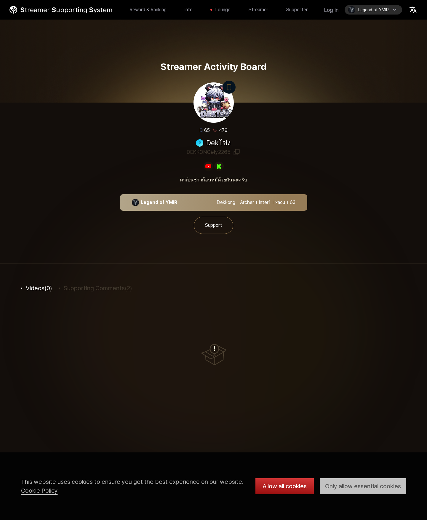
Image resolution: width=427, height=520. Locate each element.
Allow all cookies (285, 486)
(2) (98, 288)
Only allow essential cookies (363, 486)
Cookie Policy (39, 490)
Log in (331, 10)
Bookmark (229, 87)
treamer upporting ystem (66, 10)
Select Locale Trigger (413, 9)
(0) (39, 288)
